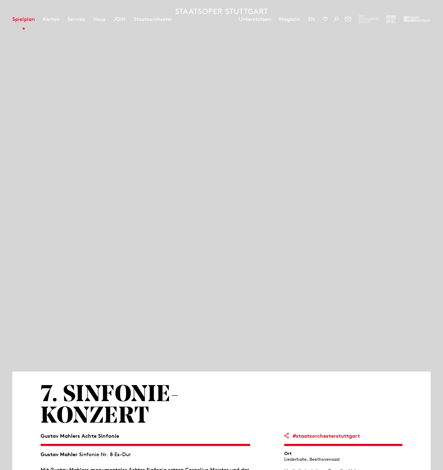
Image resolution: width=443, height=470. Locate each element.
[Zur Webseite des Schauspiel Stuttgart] (391, 19)
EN (311, 19)
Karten (51, 19)
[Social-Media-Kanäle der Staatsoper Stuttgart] (325, 19)
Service (76, 19)
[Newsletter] (348, 19)
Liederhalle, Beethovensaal (312, 459)
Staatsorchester (153, 19)
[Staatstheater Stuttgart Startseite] (221, 11)
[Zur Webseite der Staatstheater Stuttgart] (417, 19)
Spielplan (23, 19)
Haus (99, 19)
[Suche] (336, 19)
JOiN (120, 19)
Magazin (289, 19)
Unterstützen (255, 19)
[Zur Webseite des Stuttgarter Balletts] (369, 19)
